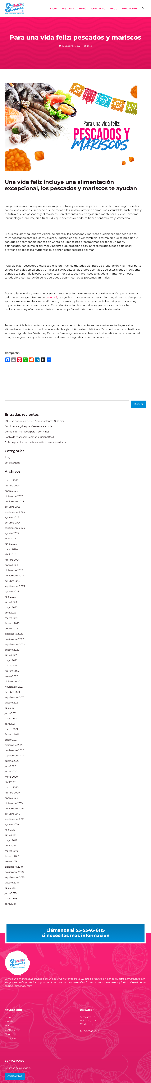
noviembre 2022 (14, 639)
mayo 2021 (11, 718)
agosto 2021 (12, 702)
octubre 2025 (12, 506)
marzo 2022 (11, 665)
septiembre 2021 (14, 697)
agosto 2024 (12, 533)
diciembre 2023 (14, 570)
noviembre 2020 (14, 750)
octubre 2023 (12, 581)
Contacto (98, 8)
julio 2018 (10, 888)
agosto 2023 (12, 591)
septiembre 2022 (15, 644)
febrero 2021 (12, 734)
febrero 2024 (12, 559)
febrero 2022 (12, 671)
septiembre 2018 (14, 877)
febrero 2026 (12, 485)
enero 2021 (11, 739)
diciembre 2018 (14, 866)
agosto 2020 (12, 760)
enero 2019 (11, 861)
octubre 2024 (13, 522)
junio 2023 (11, 602)
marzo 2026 (11, 480)
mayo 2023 (11, 607)
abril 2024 (10, 554)
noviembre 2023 (14, 575)
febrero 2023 (12, 623)
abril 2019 (10, 845)
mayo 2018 (11, 898)
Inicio (53, 8)
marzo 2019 (11, 850)
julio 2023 (10, 596)
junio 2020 (11, 771)
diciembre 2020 (14, 745)
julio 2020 (10, 766)
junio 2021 (10, 713)
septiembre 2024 (15, 528)
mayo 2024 (11, 549)
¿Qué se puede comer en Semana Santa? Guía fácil (34, 421)
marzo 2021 (11, 729)
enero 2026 (11, 491)
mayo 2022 (11, 660)
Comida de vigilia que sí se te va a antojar (29, 426)
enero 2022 (11, 676)
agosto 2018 (12, 882)
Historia (68, 8)
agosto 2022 (12, 649)
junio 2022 (11, 655)
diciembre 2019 (14, 803)
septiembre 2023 (15, 586)
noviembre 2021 (14, 686)
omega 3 (51, 297)
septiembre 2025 (15, 512)
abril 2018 (10, 903)
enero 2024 (11, 565)
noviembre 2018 (14, 872)
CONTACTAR (15, 1076)
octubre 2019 (12, 813)
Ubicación (129, 8)
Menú (83, 8)
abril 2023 (10, 612)
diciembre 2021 (14, 681)
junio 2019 (11, 835)
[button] (142, 9)
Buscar (138, 404)
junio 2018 (11, 893)
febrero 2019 (12, 856)
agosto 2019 (12, 824)
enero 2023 (11, 628)
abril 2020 (10, 782)
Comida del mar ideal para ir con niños (27, 431)
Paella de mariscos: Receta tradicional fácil (29, 437)
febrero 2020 (12, 792)
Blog (114, 8)
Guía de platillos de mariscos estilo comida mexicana (36, 442)
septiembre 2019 (14, 819)
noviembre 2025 (14, 501)
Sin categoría (12, 462)
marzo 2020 (12, 787)
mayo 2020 (11, 776)
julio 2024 (10, 538)
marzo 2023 (11, 618)
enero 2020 (11, 798)
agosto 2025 (12, 517)
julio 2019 (10, 829)
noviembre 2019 (14, 808)
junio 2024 (11, 543)
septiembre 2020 (15, 755)
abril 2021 (10, 723)
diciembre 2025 (14, 496)
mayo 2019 (11, 840)
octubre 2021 (12, 692)
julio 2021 (10, 708)
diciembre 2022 (14, 633)
